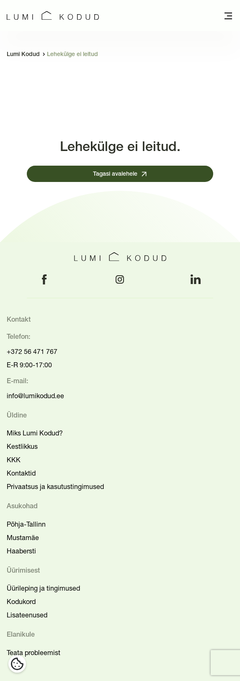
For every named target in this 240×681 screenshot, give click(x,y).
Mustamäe (23, 537)
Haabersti (21, 551)
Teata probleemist (33, 652)
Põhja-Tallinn (26, 524)
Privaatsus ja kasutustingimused (55, 486)
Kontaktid (21, 473)
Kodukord (21, 601)
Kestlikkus (22, 446)
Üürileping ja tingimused (43, 588)
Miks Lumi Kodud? (35, 433)
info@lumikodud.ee (35, 395)
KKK (14, 459)
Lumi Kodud (23, 54)
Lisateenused (27, 615)
